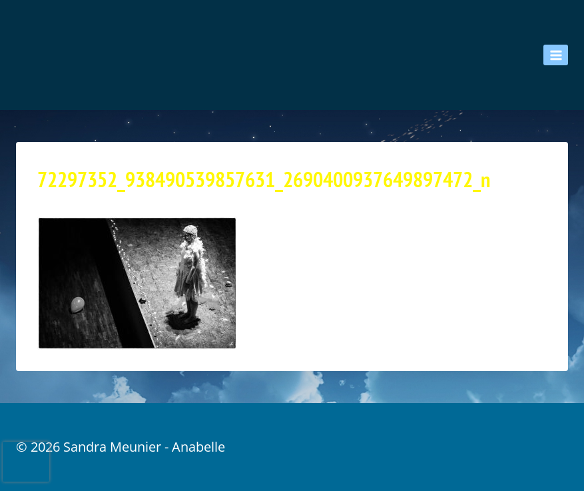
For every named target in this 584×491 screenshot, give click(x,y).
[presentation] (26, 462)
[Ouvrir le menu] (555, 55)
